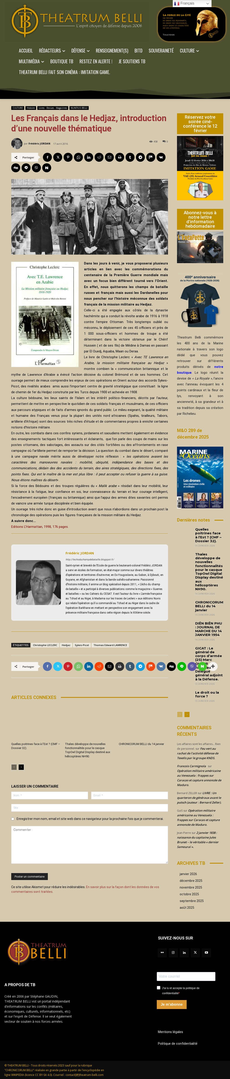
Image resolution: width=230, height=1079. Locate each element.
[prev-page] (14, 767)
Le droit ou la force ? (207, 694)
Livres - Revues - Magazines (52, 108)
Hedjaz (66, 645)
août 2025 (187, 907)
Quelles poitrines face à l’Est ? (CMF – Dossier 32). (208, 535)
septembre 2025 (192, 901)
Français (184, 3)
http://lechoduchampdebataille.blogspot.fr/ (90, 559)
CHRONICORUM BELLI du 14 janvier (141, 744)
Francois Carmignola (191, 766)
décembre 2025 (191, 880)
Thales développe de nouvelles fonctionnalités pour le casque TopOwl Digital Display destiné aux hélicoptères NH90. (209, 571)
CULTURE (17, 108)
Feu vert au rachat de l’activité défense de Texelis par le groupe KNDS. (197, 753)
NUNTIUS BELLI (79, 108)
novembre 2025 (191, 887)
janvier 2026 (188, 874)
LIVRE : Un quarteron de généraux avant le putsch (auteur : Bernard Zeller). (199, 797)
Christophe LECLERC (45, 645)
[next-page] (21, 767)
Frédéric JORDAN (39, 143)
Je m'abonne (172, 1004)
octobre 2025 (189, 894)
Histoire (30, 108)
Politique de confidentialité (177, 1044)
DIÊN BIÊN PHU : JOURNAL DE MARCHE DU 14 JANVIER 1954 (208, 629)
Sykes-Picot (82, 645)
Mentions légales (170, 1032)
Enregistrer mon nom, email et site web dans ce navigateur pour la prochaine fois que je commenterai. (90, 819)
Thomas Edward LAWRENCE (110, 645)
